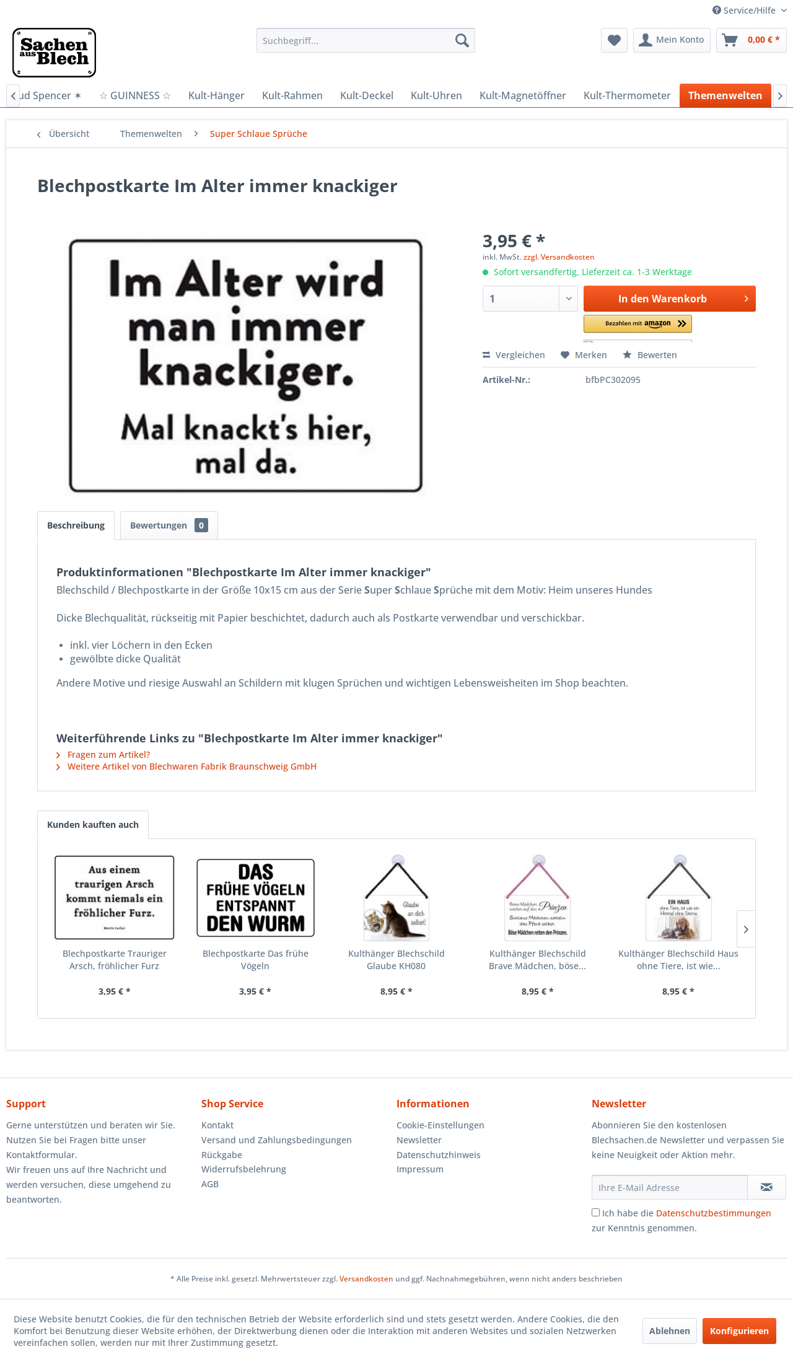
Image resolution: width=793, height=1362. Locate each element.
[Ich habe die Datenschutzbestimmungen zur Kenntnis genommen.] (596, 1212)
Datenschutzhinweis (438, 1155)
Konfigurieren (739, 1331)
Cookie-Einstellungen (440, 1125)
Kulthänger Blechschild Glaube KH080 (396, 959)
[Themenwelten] (725, 95)
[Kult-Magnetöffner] (523, 95)
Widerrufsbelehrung (243, 1169)
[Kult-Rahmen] (292, 95)
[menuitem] (365, 40)
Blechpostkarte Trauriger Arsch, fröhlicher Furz (115, 959)
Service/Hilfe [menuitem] (745, 10)
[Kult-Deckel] (366, 95)
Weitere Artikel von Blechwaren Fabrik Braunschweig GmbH (186, 766)
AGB (210, 1184)
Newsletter (419, 1140)
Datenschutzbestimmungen (713, 1213)
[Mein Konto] (672, 40)
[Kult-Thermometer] (627, 95)
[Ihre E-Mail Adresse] (670, 1187)
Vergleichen (514, 355)
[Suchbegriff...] (365, 40)
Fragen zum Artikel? (103, 754)
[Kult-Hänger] (216, 95)
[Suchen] (462, 40)
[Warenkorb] (751, 40)
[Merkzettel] (614, 40)
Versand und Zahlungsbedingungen (276, 1140)
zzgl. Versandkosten (559, 257)
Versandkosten (366, 1278)
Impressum (420, 1169)
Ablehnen (669, 1331)
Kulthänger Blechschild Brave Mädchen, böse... (537, 959)
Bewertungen (169, 525)
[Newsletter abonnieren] (766, 1187)
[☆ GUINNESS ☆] (135, 95)
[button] (638, 329)
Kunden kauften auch (93, 824)
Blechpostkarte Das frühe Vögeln (256, 959)
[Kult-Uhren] (436, 95)
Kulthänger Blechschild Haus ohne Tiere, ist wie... (678, 959)
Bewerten (650, 355)
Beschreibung (76, 525)
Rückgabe (221, 1155)
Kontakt (217, 1125)
